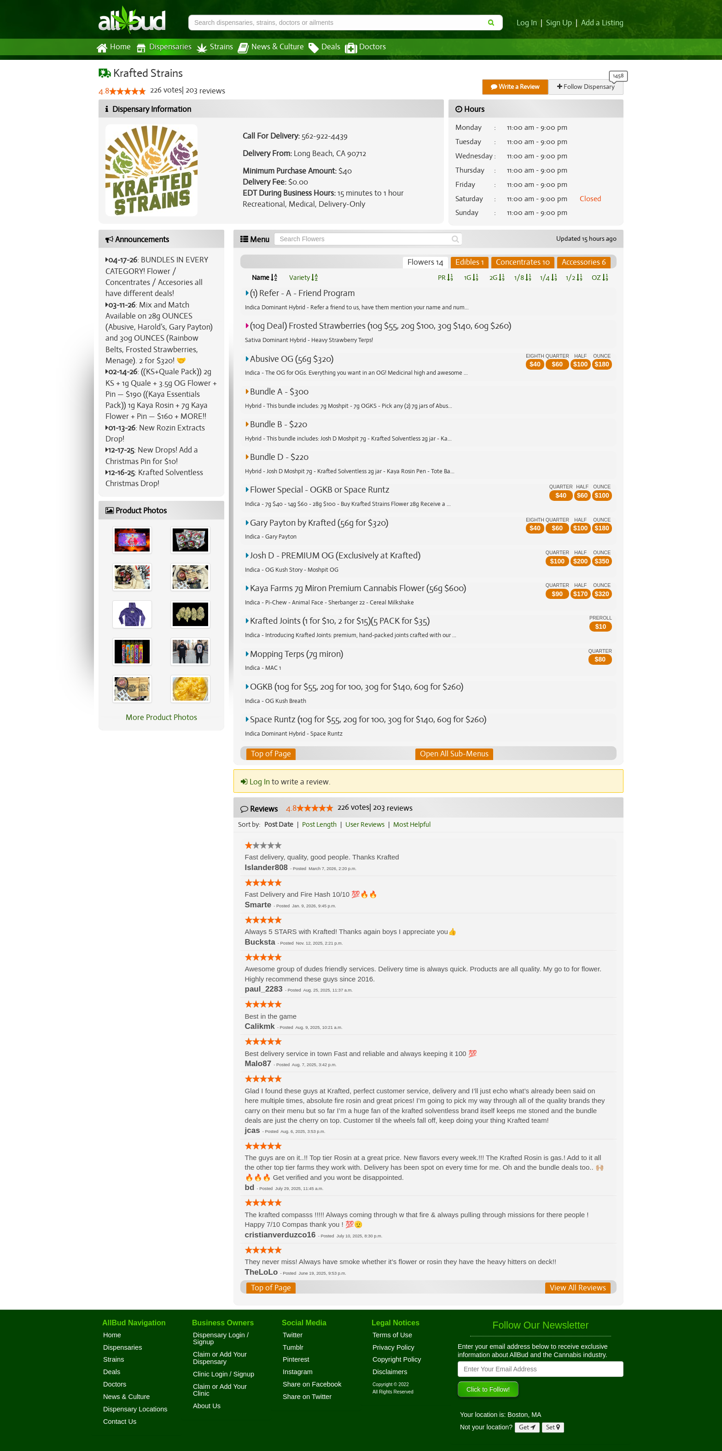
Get (527, 1427)
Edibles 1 (471, 262)
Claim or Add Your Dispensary (220, 1358)
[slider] (127, 91)
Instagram (298, 1372)
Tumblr (293, 1347)
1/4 (548, 277)
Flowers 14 (427, 262)
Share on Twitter (307, 1396)
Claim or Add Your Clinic (220, 1390)
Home (113, 48)
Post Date (279, 824)
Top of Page (270, 754)
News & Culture (265, 48)
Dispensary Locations (135, 1409)
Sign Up (560, 23)
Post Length (320, 824)
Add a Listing (602, 23)
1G (471, 277)
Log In (528, 23)
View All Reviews (578, 1288)
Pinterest (296, 1360)
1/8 (522, 277)
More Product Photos (161, 717)
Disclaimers (390, 1372)
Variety (303, 277)
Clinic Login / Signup (223, 1374)
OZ (600, 277)
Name (264, 277)
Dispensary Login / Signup (221, 1338)
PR (445, 277)
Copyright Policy (397, 1360)
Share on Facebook (312, 1384)
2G (497, 277)
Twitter (293, 1335)
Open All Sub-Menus (454, 754)
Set (553, 1427)
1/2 (574, 277)
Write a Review (515, 87)
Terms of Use (392, 1335)
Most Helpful (415, 824)
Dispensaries (161, 48)
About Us (207, 1406)
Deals (317, 48)
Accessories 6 (584, 262)
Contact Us (119, 1421)
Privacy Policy (393, 1347)
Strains (211, 48)
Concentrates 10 (523, 262)
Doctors (358, 48)
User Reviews (367, 824)
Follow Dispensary (586, 87)
